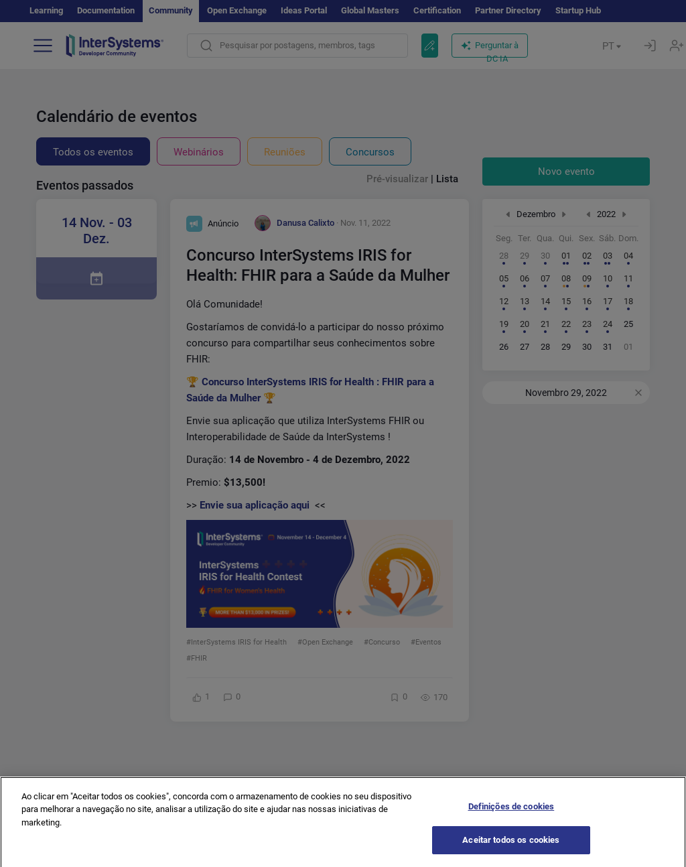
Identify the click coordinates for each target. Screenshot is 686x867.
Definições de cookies (511, 815)
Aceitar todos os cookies (510, 849)
